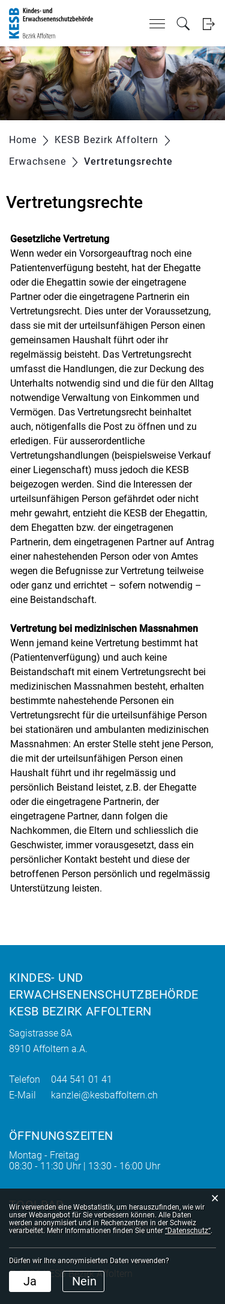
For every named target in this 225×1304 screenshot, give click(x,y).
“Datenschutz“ (188, 1230)
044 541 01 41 (81, 1079)
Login (208, 24)
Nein (84, 1281)
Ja (30, 1281)
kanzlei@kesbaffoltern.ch (104, 1095)
